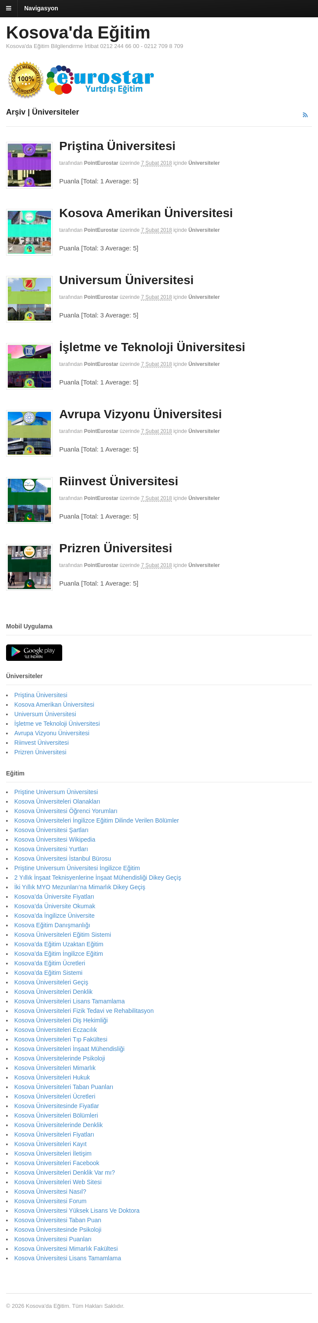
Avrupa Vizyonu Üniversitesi (140, 414)
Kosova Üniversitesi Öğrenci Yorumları (66, 810)
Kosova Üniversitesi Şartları (51, 829)
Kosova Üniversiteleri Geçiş (51, 982)
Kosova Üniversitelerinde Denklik (58, 1124)
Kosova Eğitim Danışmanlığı (52, 925)
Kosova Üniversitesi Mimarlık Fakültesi (66, 1248)
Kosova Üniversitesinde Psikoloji (58, 1229)
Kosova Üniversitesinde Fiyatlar (56, 1105)
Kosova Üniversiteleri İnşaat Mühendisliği (69, 1048)
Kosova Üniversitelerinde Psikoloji (59, 1058)
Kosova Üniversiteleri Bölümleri (56, 1115)
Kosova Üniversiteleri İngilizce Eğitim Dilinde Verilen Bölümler (96, 820)
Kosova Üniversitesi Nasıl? (50, 1191)
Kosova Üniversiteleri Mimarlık (54, 1067)
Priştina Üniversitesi (117, 146)
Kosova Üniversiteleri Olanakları (57, 801)
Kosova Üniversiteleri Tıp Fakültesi (60, 1039)
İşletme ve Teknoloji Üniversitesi (152, 347)
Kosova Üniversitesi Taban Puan (57, 1220)
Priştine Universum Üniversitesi (56, 791)
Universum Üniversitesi (126, 280)
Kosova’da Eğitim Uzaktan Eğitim (58, 944)
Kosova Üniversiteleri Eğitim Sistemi (62, 934)
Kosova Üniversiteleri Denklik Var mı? (64, 1172)
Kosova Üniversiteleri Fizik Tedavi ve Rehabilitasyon (84, 1010)
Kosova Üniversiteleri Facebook (56, 1163)
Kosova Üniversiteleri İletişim (53, 1153)
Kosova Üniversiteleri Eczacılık (55, 1029)
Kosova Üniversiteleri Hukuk (52, 1077)
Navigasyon (41, 8)
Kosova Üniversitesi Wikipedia (54, 839)
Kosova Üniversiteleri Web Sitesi (58, 1182)
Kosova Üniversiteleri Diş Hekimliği (61, 1020)
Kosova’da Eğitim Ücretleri (49, 963)
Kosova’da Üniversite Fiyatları (54, 896)
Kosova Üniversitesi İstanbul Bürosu (62, 858)
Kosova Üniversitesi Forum (50, 1201)
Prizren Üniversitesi (115, 548)
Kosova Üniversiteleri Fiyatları (54, 1134)
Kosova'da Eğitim (78, 32)
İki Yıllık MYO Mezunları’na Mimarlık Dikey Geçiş (79, 887)
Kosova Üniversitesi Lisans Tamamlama (67, 1258)
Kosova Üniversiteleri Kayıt (50, 1143)
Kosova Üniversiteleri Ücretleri (54, 1096)
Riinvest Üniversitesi (118, 481)
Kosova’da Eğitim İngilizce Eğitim (58, 953)
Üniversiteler (204, 163)
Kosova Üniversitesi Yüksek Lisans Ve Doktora (77, 1210)
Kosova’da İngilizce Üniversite (54, 915)
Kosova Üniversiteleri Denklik (53, 991)
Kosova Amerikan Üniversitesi (146, 213)
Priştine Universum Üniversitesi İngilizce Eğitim (77, 868)
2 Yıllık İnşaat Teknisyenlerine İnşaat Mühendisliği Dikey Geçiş (97, 877)
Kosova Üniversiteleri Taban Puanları (63, 1086)
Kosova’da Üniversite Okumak (54, 906)
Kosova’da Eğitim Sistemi (48, 972)
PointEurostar (101, 163)
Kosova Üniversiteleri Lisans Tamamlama (69, 1001)
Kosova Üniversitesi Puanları (53, 1239)
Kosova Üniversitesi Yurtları (51, 849)
